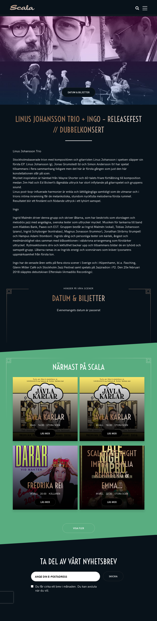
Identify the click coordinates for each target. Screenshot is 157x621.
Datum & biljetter (78, 92)
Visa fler (78, 528)
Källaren (54, 493)
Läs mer (45, 433)
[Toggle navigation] (145, 8)
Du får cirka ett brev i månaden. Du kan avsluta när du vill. (66, 588)
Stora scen (53, 425)
